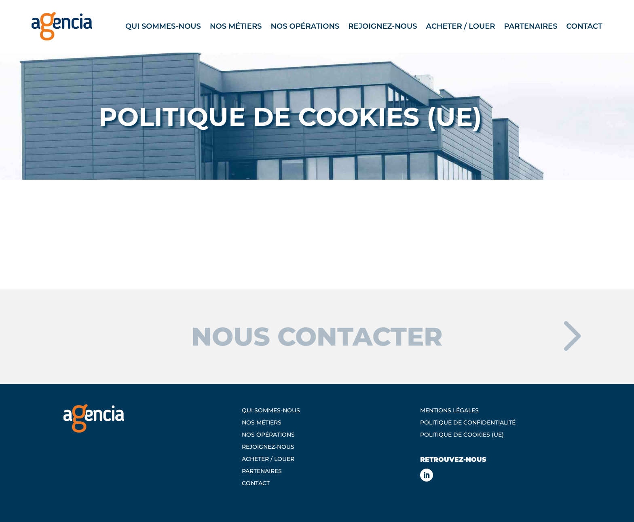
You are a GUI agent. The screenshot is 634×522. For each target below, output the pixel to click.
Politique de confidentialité (468, 423)
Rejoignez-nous (382, 26)
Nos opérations (305, 26)
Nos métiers (236, 26)
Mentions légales (449, 410)
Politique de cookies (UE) (462, 435)
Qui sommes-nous (163, 26)
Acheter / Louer (460, 26)
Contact (584, 26)
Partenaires (530, 26)
